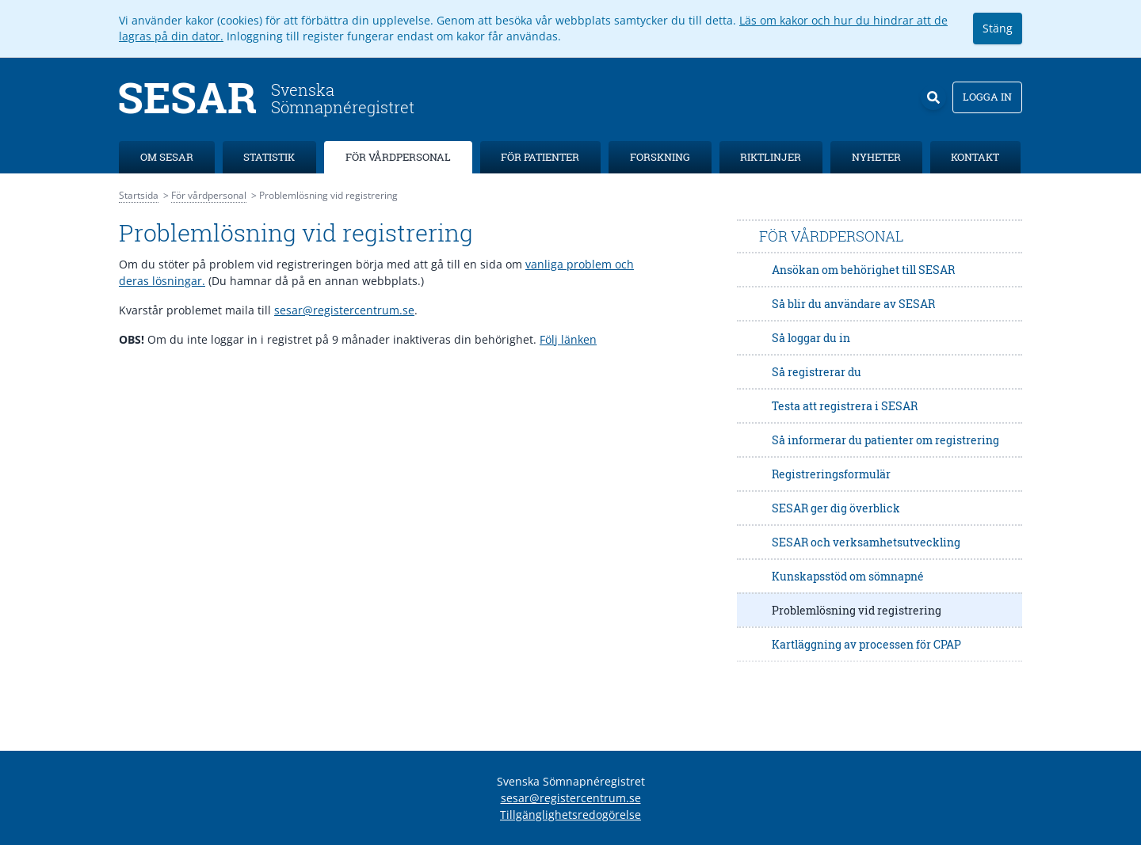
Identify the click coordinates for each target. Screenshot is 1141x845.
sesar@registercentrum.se (344, 310)
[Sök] (933, 97)
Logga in (987, 96)
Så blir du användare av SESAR (853, 303)
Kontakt (975, 157)
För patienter (540, 157)
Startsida (138, 195)
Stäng (998, 28)
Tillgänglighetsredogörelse (570, 814)
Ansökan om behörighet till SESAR (863, 269)
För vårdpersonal (398, 157)
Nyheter (876, 157)
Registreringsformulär (831, 473)
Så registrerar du (816, 371)
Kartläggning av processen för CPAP (866, 644)
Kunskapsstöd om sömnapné (848, 576)
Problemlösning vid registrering (856, 610)
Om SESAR (166, 157)
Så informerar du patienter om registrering (885, 439)
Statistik (269, 157)
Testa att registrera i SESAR (845, 405)
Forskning (660, 157)
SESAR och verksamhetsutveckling (866, 542)
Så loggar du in (811, 337)
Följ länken (568, 339)
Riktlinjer (770, 157)
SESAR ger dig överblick (836, 508)
